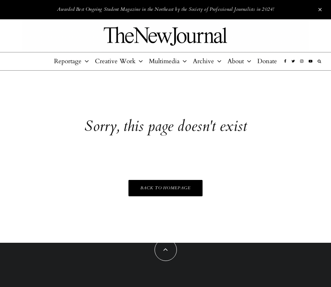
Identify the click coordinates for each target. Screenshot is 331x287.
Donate (267, 61)
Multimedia (164, 61)
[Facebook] (285, 61)
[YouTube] (310, 61)
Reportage (68, 61)
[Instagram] (301, 61)
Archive (203, 61)
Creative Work (115, 61)
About (235, 61)
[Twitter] (293, 61)
